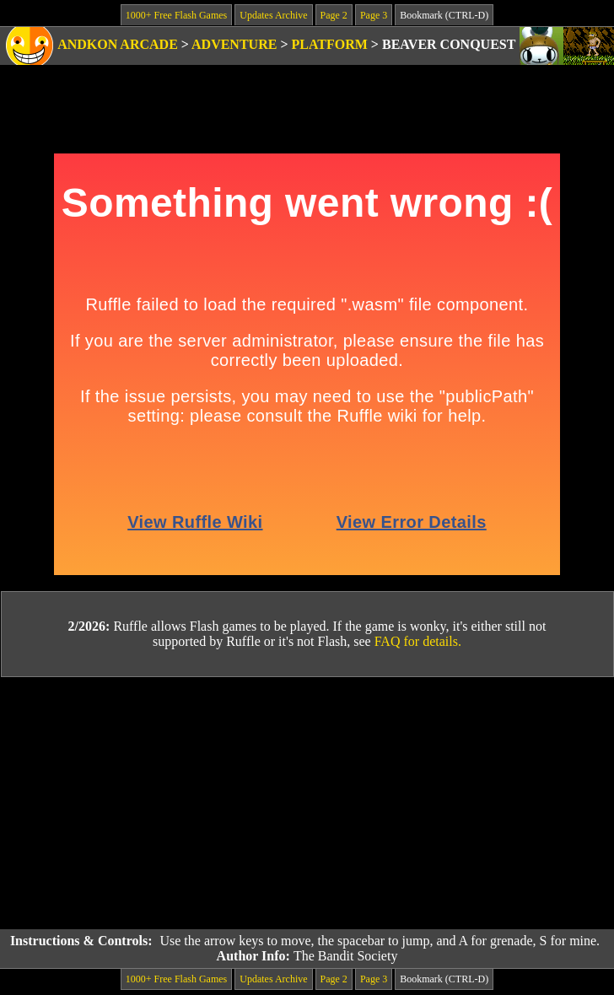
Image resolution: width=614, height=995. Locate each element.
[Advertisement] (307, 804)
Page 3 (373, 15)
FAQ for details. (417, 641)
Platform (330, 44)
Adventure (234, 44)
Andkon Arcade (117, 44)
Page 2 (333, 15)
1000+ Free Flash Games (176, 15)
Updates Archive (273, 15)
